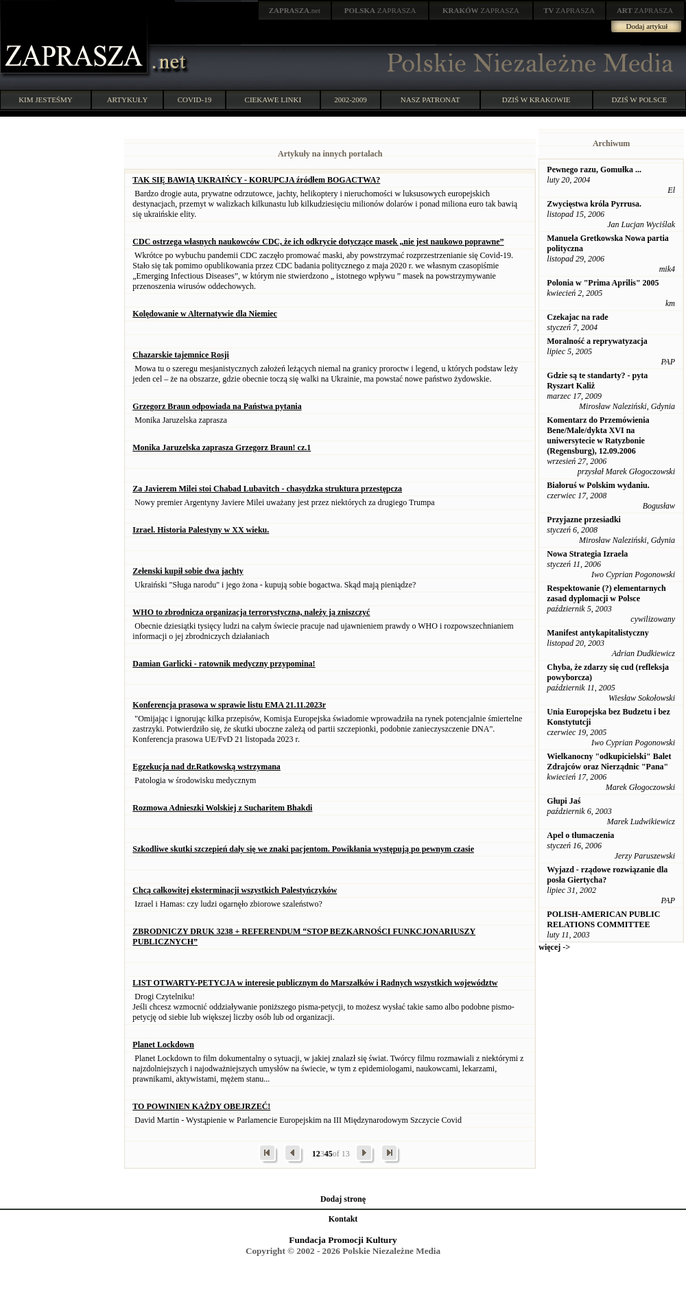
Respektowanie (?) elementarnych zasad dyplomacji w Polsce (606, 593)
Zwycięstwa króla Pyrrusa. (594, 204)
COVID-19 (195, 99)
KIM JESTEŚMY (46, 99)
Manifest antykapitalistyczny (597, 633)
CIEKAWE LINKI (273, 99)
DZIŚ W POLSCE (639, 99)
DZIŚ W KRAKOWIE (536, 99)
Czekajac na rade (577, 317)
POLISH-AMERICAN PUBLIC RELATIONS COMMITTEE (603, 919)
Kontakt (343, 1219)
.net (295, 10)
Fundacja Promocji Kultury (343, 1240)
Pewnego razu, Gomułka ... (594, 169)
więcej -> (554, 947)
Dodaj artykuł (647, 26)
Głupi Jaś (563, 801)
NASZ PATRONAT (430, 99)
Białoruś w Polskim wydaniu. (598, 485)
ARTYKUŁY (127, 99)
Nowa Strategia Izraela (587, 554)
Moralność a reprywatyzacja (597, 341)
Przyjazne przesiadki (584, 519)
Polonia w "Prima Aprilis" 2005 (603, 283)
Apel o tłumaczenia (580, 835)
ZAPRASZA (380, 10)
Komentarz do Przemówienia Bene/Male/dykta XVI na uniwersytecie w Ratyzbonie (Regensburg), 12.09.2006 (598, 435)
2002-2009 (350, 99)
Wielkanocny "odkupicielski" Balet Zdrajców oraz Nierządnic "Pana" (609, 761)
